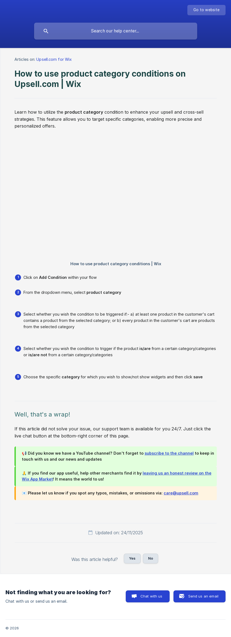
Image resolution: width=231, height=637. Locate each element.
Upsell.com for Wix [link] (54, 59)
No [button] (150, 558)
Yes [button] (132, 558)
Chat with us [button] (151, 596)
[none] (206, 10)
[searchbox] (115, 31)
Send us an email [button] (203, 596)
